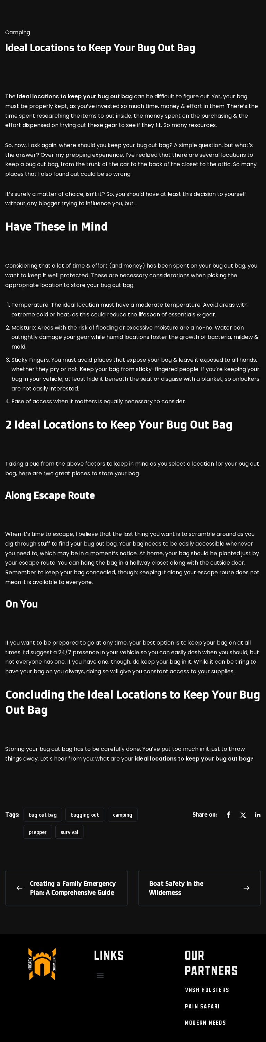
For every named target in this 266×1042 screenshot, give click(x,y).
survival (69, 832)
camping (122, 815)
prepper (38, 832)
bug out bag (43, 815)
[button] (100, 975)
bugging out (85, 815)
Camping (17, 32)
